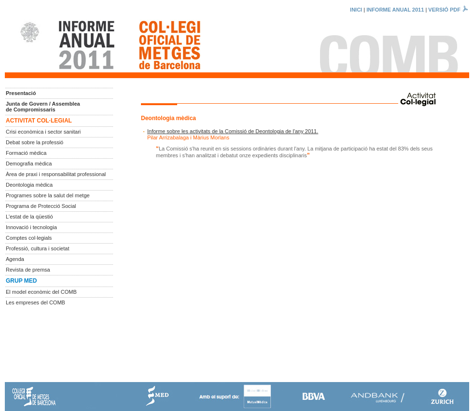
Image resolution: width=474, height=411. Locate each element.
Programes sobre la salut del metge (48, 195)
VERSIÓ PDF (448, 10)
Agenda (15, 259)
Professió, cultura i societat (37, 248)
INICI (356, 10)
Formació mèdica (26, 153)
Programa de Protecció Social (41, 206)
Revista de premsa (28, 270)
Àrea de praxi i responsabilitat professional (56, 174)
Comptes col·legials (29, 238)
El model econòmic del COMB (41, 292)
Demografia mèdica (29, 163)
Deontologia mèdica (29, 185)
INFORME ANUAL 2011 (395, 10)
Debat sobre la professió (34, 142)
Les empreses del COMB (35, 302)
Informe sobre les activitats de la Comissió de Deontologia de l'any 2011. (232, 131)
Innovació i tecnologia (31, 227)
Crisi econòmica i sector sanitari (43, 132)
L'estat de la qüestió (29, 216)
